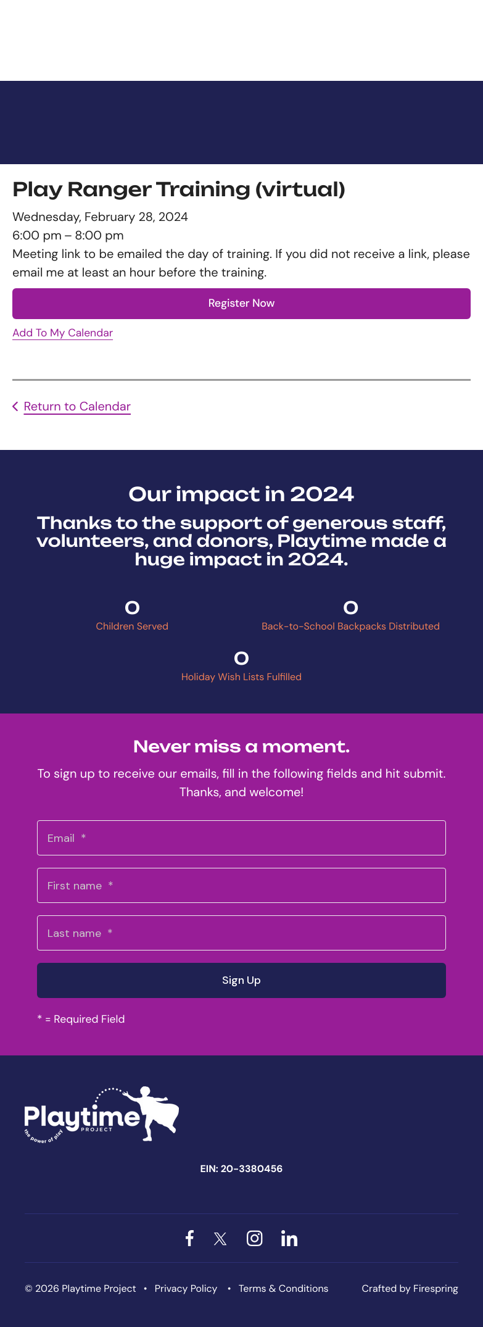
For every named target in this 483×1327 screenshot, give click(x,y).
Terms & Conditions (284, 1288)
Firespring (435, 1288)
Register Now (241, 303)
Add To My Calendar (62, 333)
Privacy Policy (186, 1288)
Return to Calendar (77, 407)
